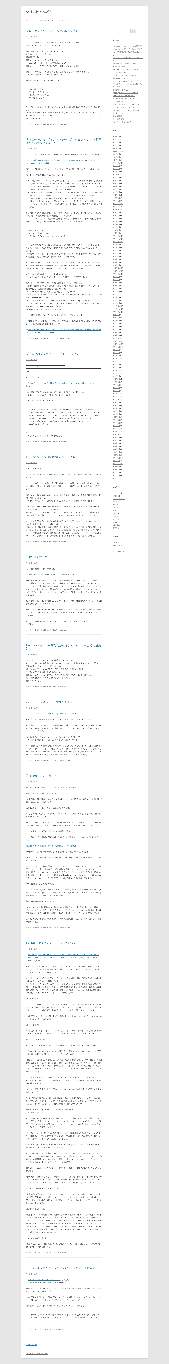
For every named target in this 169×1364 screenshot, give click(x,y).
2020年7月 (116, 189)
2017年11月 (117, 239)
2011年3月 (116, 367)
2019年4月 (116, 195)
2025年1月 (116, 148)
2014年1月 (116, 335)
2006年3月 (116, 472)
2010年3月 (116, 385)
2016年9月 (116, 277)
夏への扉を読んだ (119, 116)
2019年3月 (116, 198)
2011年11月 (117, 361)
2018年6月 (116, 221)
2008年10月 (117, 434)
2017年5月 (116, 253)
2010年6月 (116, 376)
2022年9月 (116, 177)
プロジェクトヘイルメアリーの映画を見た (52, 30)
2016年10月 (117, 274)
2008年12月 (117, 429)
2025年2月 (116, 145)
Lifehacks (116, 493)
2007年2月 (116, 458)
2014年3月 (116, 329)
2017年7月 (116, 250)
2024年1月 (116, 160)
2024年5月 (116, 154)
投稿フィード (117, 545)
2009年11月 (117, 396)
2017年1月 (116, 265)
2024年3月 (116, 157)
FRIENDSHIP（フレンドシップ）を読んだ (51, 943)
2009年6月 (116, 411)
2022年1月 (116, 186)
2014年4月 (116, 326)
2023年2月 (116, 171)
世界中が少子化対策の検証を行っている (50, 457)
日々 (114, 513)
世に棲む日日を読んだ (120, 90)
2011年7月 (116, 364)
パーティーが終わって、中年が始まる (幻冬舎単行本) (48, 713)
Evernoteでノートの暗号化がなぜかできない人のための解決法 (63, 646)
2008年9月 (116, 437)
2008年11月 (117, 431)
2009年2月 (116, 423)
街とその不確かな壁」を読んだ (124, 98)
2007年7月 (116, 443)
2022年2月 (116, 183)
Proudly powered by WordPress (37, 1354)
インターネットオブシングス (43, 20)
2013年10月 (117, 344)
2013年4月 (116, 356)
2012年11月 (117, 358)
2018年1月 (116, 233)
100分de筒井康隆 (36, 557)
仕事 (114, 504)
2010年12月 (117, 370)
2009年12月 (117, 393)
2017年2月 (116, 262)
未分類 (37, 124)
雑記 (114, 528)
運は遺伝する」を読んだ (41, 775)
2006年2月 (116, 475)
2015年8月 (116, 297)
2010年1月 (116, 391)
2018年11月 (117, 207)
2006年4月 (116, 469)
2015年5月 (116, 303)
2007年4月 (116, 452)
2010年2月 (116, 388)
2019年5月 (116, 192)
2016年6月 (116, 285)
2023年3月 (116, 169)
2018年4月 (116, 224)
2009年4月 (116, 417)
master (67, 124)
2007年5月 (116, 449)
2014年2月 (116, 332)
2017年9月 (116, 245)
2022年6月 (116, 180)
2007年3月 (116, 455)
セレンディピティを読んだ (122, 122)
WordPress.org (118, 551)
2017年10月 (117, 242)
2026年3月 (116, 136)
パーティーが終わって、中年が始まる (49, 702)
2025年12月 (117, 139)
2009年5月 (116, 414)
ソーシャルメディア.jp (66, 20)
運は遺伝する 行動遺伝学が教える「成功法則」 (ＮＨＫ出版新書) (51, 846)
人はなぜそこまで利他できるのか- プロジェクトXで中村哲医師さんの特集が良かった (63, 141)
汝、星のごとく (118, 113)
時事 (114, 516)
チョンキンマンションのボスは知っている (44, 1279)
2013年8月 (116, 350)
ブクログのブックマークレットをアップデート (55, 353)
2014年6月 (116, 320)
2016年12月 (117, 268)
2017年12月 (117, 236)
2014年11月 (117, 309)
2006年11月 (117, 464)
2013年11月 (117, 341)
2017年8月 (116, 247)
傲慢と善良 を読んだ (120, 119)
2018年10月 (117, 209)
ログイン (116, 542)
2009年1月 (116, 426)
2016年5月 (116, 288)
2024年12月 (117, 151)
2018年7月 (116, 218)
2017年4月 (116, 256)
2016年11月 (117, 271)
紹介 (27, 20)
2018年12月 (117, 204)
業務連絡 (116, 525)
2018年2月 (116, 230)
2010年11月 (117, 373)
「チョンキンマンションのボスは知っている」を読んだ (61, 1268)
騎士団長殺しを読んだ (120, 101)
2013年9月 (116, 347)
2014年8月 (116, 315)
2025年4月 (116, 142)
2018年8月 (116, 215)
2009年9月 (116, 402)
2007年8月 (116, 440)
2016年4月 (116, 291)
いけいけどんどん (39, 11)
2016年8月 (116, 280)
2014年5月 (116, 323)
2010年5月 (116, 379)
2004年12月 (117, 478)
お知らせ (116, 496)
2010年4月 (116, 382)
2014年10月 (117, 312)
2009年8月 (116, 405)
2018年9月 (116, 212)
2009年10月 (117, 399)
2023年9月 (116, 166)
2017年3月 (116, 259)
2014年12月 (117, 306)
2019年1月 (116, 201)
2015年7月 (116, 300)
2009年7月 (116, 408)
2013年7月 (116, 353)
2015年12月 (117, 294)
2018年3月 (116, 227)
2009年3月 (116, 420)
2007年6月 (116, 446)
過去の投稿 (31, 1344)
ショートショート (119, 499)
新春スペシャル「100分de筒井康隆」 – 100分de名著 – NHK (51, 574)
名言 (114, 507)
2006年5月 (116, 466)
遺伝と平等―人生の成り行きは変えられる (42, 793)
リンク (115, 502)
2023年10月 (117, 163)
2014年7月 (116, 318)
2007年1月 (116, 461)
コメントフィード (119, 548)
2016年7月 (116, 282)
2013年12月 (117, 338)
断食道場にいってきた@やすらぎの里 (126, 110)
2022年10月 (117, 174)
